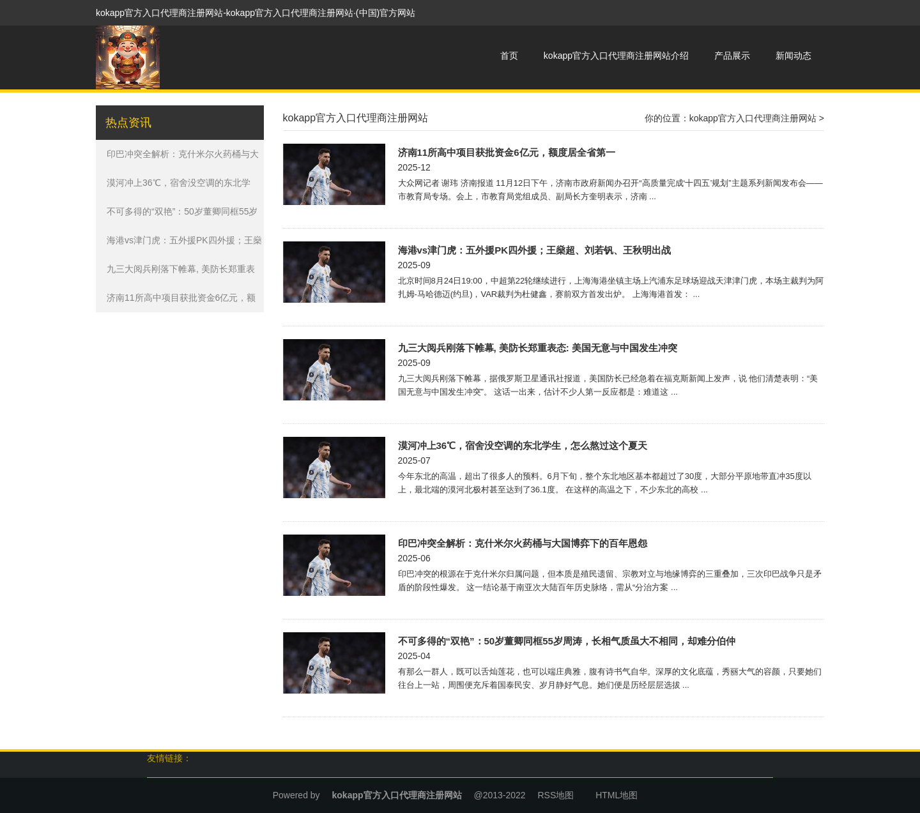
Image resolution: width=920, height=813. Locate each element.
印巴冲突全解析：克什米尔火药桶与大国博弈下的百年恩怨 (522, 543)
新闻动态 (793, 55)
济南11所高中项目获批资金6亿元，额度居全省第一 (506, 152)
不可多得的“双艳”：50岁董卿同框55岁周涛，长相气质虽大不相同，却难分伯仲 (566, 640)
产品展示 (732, 55)
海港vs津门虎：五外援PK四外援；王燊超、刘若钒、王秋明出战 (534, 250)
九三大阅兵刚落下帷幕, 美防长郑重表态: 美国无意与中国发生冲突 (538, 347)
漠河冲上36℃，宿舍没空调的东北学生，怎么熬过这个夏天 (523, 445)
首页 (509, 55)
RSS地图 (555, 795)
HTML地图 (616, 795)
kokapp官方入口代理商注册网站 (752, 118)
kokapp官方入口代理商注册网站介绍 (616, 55)
